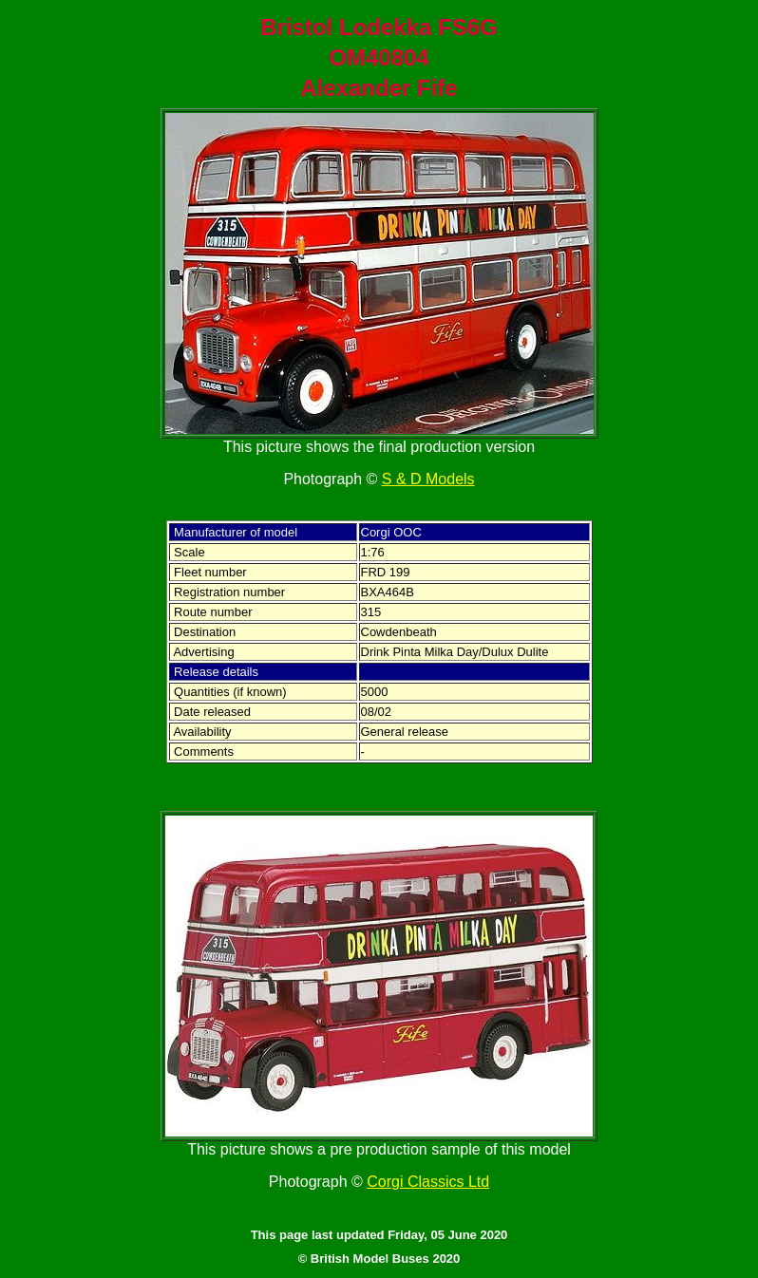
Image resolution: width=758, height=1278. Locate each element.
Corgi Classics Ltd (428, 1182)
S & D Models (428, 479)
